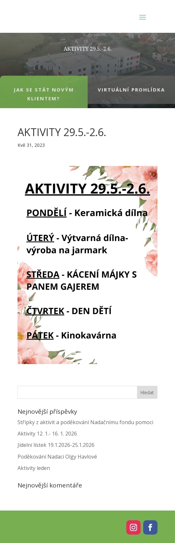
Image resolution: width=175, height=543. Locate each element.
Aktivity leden (34, 468)
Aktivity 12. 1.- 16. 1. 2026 (47, 433)
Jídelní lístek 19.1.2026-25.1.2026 (56, 444)
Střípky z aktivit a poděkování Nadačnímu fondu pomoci (85, 422)
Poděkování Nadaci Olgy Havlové (57, 456)
